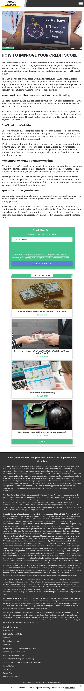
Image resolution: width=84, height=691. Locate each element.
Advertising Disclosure (11, 676)
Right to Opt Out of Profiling (13, 655)
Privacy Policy (27, 257)
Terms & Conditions (37, 257)
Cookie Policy (8, 669)
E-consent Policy (33, 256)
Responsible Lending (11, 641)
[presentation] (28, 248)
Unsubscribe (7, 645)
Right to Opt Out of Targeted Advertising (18, 659)
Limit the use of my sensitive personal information (23, 662)
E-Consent (7, 638)
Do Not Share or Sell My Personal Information (21, 648)
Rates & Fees (7, 673)
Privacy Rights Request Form (14, 652)
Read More (70, 687)
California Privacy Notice (53, 257)
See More (42, 442)
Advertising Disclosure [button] (60, 256)
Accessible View (9, 666)
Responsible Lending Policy (45, 256)
